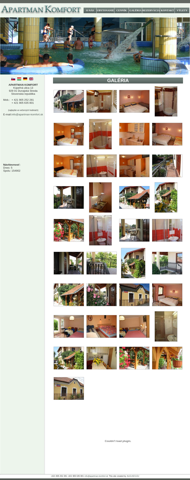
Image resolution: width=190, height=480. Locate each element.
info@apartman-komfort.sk (27, 114)
